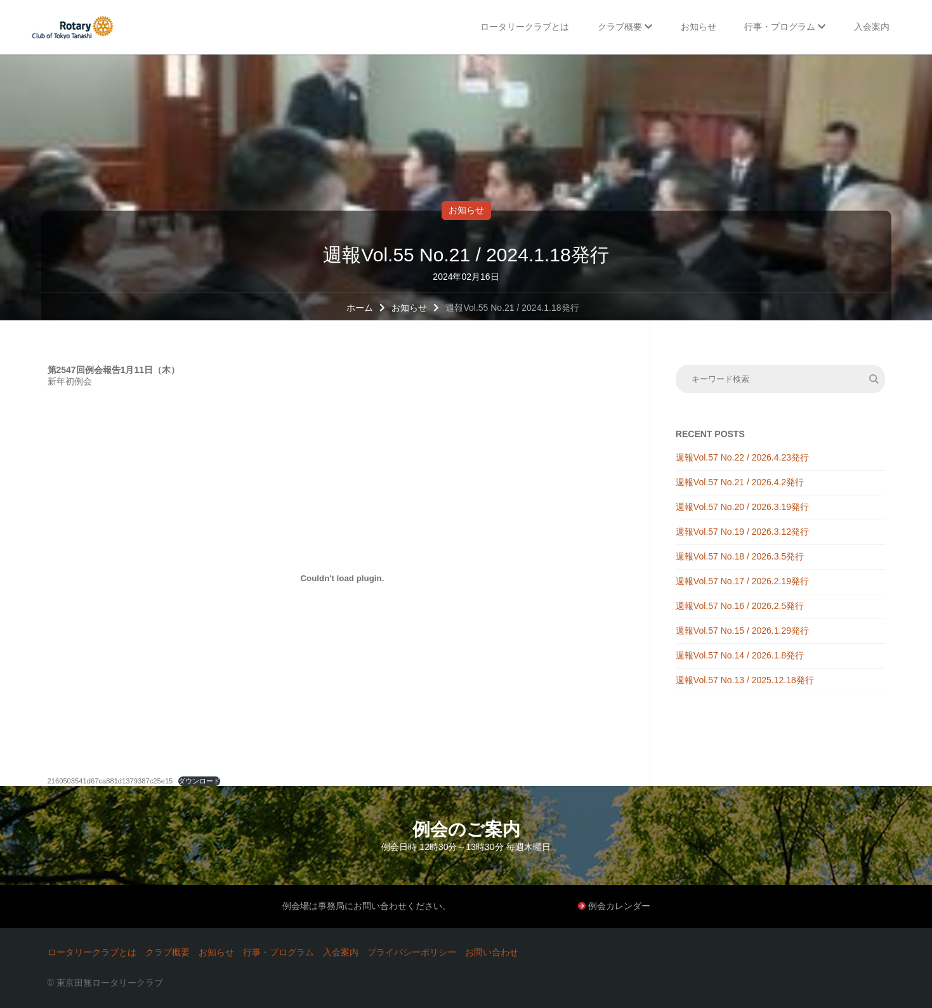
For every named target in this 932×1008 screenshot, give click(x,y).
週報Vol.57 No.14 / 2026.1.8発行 (740, 655)
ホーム (359, 308)
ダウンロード (199, 781)
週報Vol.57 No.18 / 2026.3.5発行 (740, 556)
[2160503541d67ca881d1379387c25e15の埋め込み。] (343, 578)
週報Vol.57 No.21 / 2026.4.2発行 (740, 482)
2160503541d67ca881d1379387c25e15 (110, 781)
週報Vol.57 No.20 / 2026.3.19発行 (742, 507)
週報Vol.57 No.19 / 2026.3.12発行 (742, 532)
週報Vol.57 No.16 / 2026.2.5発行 (740, 606)
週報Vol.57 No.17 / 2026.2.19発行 (742, 581)
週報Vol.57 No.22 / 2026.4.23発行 (742, 457)
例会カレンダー (619, 906)
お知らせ (466, 210)
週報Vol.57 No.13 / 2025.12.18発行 (745, 680)
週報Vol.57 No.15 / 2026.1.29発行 (742, 630)
